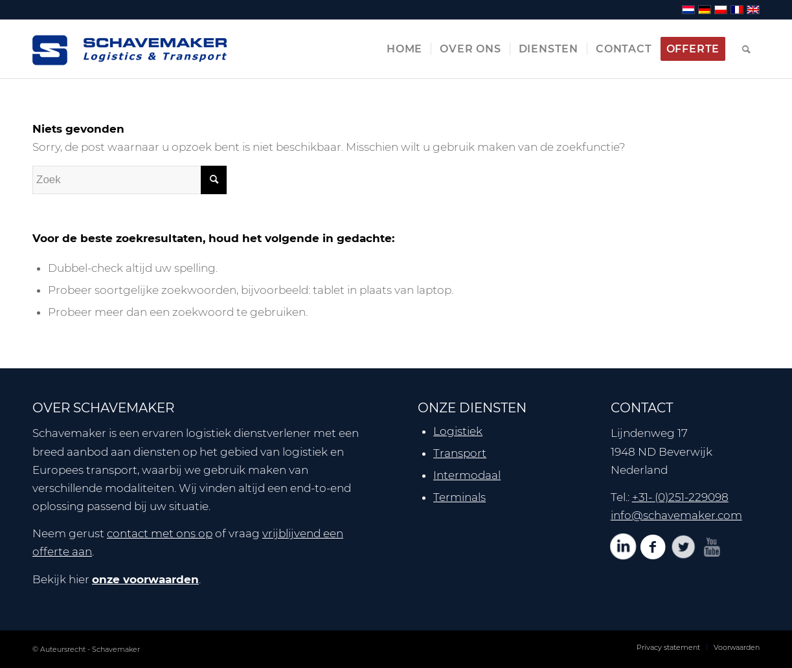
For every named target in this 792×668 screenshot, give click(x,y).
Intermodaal (467, 475)
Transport (459, 453)
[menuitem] (404, 49)
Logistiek (457, 431)
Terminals (459, 497)
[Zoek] (747, 49)
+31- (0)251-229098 (680, 497)
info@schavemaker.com (676, 515)
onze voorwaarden (145, 579)
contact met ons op (159, 533)
